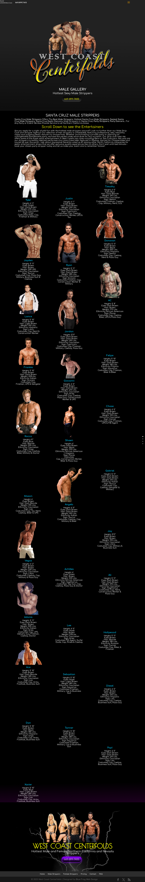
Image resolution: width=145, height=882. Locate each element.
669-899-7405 (71, 99)
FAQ (101, 874)
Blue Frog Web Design (87, 879)
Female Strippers (70, 874)
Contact (93, 874)
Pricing (84, 874)
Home (42, 874)
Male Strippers (54, 874)
